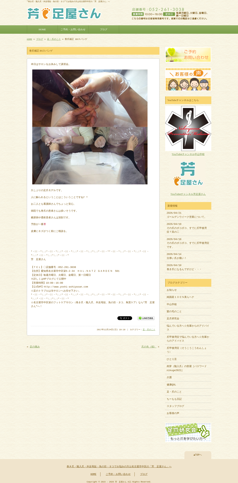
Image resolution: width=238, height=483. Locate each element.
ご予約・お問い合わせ (73, 29)
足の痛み (35, 346)
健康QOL (171, 383)
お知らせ (172, 288)
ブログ (103, 29)
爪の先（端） (148, 346)
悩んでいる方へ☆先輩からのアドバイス (188, 326)
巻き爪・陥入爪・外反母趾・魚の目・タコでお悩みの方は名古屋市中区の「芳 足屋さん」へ (119, 464)
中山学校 (173, 302)
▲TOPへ (198, 452)
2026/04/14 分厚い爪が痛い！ (177, 254)
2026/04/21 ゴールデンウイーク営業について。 (187, 213)
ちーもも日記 (174, 397)
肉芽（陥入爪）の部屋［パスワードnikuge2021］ (187, 366)
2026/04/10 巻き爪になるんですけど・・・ (184, 265)
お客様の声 (173, 411)
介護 (169, 375)
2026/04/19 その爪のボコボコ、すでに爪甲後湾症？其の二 (187, 226)
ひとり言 (172, 357)
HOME (42, 29)
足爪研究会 (173, 317)
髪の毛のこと (174, 309)
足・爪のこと (54, 38)
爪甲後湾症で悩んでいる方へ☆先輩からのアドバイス (188, 337)
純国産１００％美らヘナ (180, 295)
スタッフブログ (175, 404)
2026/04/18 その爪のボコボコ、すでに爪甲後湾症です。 (188, 241)
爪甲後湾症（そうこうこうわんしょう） (187, 348)
